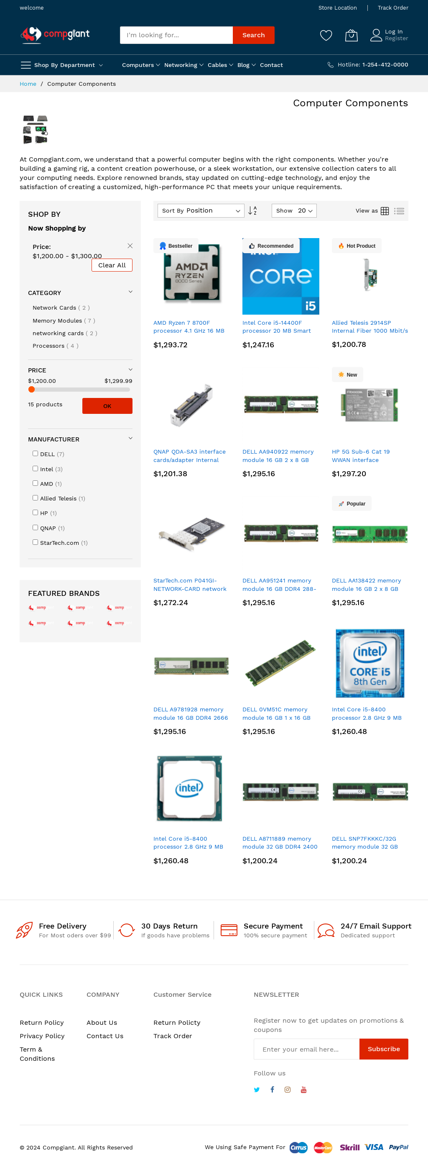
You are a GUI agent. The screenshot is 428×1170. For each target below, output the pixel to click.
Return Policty (177, 1022)
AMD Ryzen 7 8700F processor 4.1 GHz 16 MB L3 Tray (188, 330)
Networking (180, 65)
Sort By (172, 210)
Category (44, 293)
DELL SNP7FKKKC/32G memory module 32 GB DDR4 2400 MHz (365, 846)
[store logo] (55, 35)
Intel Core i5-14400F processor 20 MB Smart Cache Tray (276, 330)
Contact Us (105, 1036)
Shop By (44, 214)
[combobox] (176, 35)
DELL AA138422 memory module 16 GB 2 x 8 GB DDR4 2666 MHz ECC (366, 588)
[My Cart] (351, 35)
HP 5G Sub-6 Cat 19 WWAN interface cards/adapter (361, 459)
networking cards (65, 333)
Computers (138, 65)
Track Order (393, 8)
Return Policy (42, 1022)
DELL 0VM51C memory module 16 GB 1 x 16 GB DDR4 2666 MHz (276, 717)
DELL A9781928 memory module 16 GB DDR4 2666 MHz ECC (190, 717)
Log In (394, 31)
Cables (217, 65)
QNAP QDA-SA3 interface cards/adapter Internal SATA (189, 459)
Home (29, 83)
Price (37, 370)
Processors (56, 345)
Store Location (337, 8)
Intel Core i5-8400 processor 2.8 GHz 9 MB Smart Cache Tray (188, 846)
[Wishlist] (326, 35)
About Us (102, 1022)
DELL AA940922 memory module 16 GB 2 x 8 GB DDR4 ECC (277, 459)
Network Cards (61, 307)
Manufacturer (53, 439)
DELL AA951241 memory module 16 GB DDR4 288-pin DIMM (279, 588)
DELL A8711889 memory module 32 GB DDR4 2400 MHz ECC (280, 846)
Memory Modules (64, 320)
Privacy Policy (42, 1036)
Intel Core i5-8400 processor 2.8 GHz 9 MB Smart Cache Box (367, 717)
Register (396, 38)
